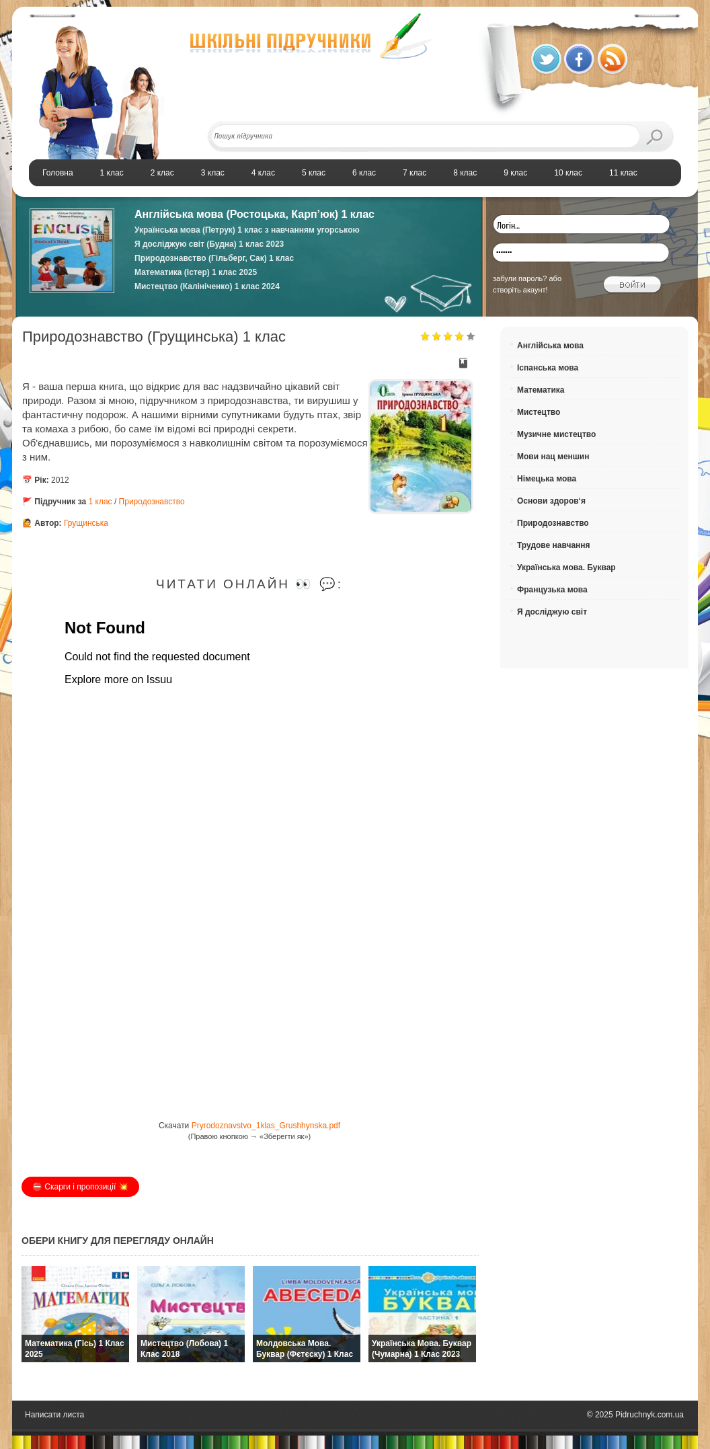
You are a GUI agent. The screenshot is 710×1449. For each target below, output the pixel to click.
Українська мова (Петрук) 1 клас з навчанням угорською (247, 230)
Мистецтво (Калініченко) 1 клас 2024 (207, 286)
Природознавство (152, 501)
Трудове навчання (553, 545)
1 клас (101, 501)
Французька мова (552, 589)
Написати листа (54, 1414)
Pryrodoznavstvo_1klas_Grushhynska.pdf (266, 1125)
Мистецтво (538, 412)
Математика (541, 390)
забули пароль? (520, 278)
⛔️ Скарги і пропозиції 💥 (80, 1186)
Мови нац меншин (553, 456)
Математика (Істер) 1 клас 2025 (195, 272)
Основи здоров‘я (551, 501)
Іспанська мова (547, 368)
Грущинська (86, 523)
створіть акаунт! (520, 290)
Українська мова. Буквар (566, 567)
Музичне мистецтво (556, 434)
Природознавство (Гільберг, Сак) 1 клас (214, 258)
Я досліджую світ (552, 612)
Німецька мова (546, 478)
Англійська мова (550, 345)
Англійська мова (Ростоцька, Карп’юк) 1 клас (254, 214)
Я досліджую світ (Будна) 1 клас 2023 (209, 244)
